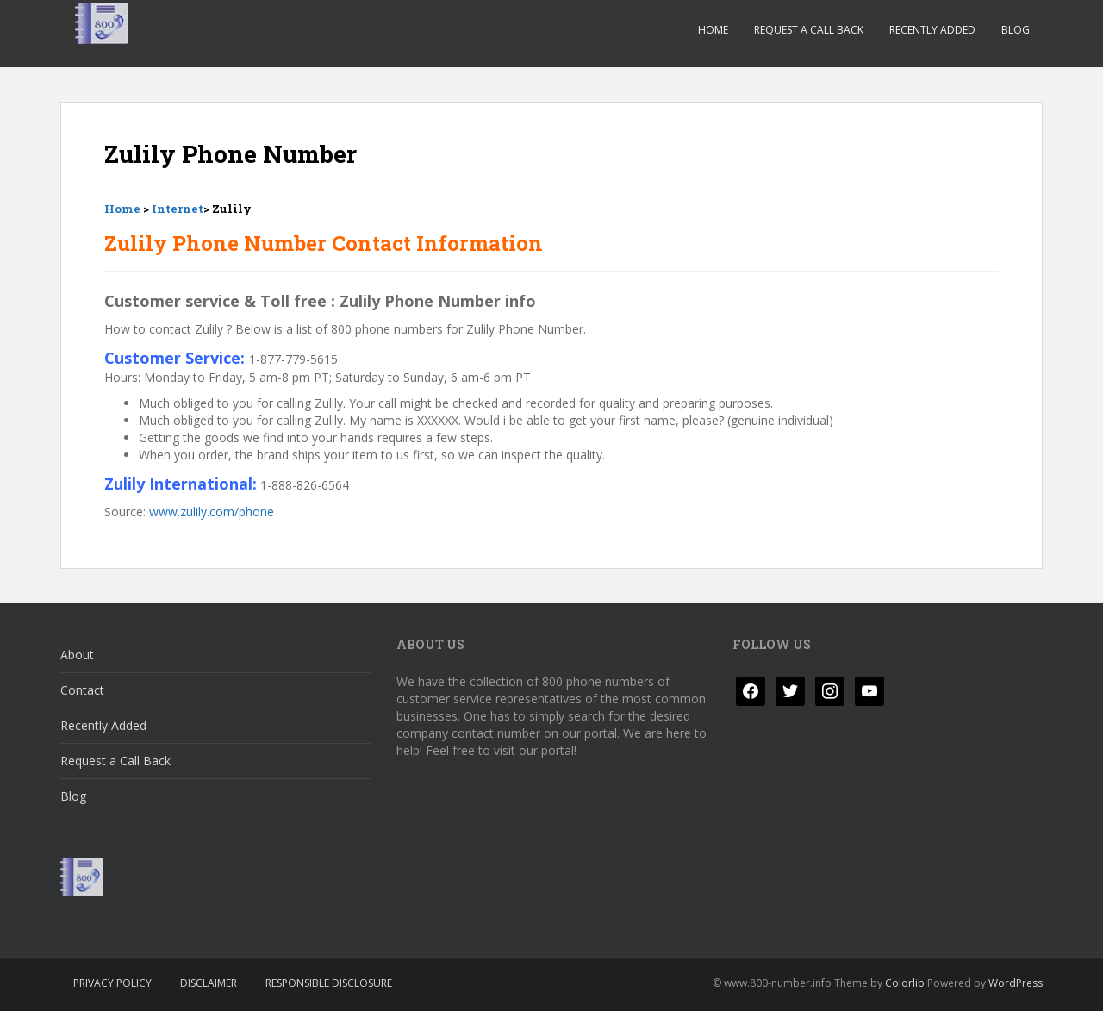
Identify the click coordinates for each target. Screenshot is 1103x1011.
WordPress (1015, 983)
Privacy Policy (112, 983)
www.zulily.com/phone (211, 511)
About (77, 654)
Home (713, 29)
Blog (1015, 29)
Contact (82, 690)
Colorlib (905, 983)
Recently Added (932, 29)
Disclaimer (208, 983)
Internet (177, 208)
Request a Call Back (808, 29)
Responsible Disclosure (328, 983)
